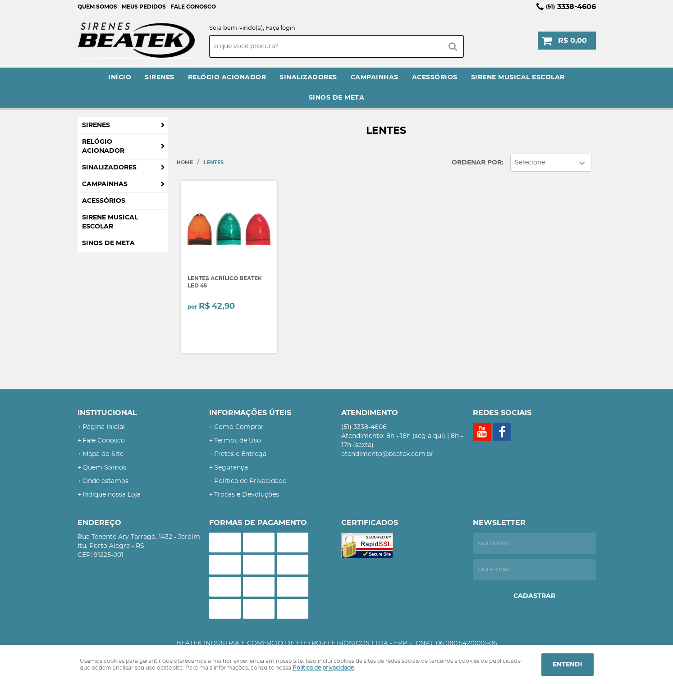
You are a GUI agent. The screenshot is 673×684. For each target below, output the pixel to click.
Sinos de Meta (337, 98)
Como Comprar (239, 427)
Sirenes (159, 77)
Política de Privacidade (250, 481)
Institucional (107, 412)
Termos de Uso (237, 441)
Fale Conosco (193, 6)
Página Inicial (103, 427)
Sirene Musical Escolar (518, 77)
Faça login (280, 28)
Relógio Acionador (227, 77)
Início (119, 77)
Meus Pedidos (144, 6)
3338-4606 (571, 6)
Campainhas (374, 77)
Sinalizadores (308, 77)
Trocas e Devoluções (246, 495)
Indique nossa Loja (111, 495)
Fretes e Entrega (240, 454)
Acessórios (435, 77)
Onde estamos (105, 481)
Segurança (231, 468)
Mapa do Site (103, 454)
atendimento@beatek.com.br (387, 454)
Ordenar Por (477, 163)
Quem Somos (97, 6)
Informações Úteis (250, 412)
